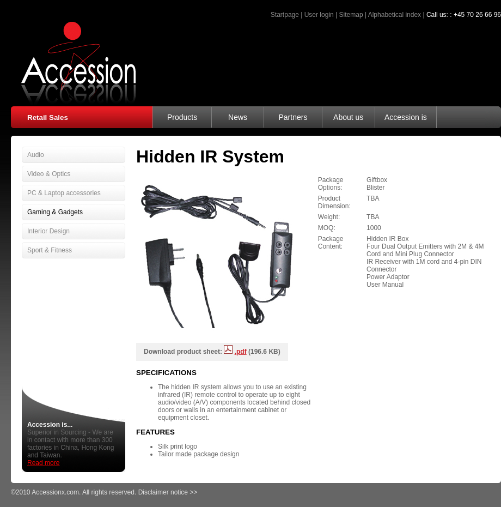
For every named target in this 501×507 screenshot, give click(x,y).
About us (348, 117)
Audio (35, 155)
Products (182, 117)
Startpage (285, 15)
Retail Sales (47, 117)
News (237, 117)
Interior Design (48, 231)
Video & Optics (48, 174)
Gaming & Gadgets (55, 212)
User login (319, 15)
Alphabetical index (394, 15)
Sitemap (351, 15)
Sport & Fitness (49, 250)
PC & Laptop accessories (64, 193)
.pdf (241, 351)
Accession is (405, 117)
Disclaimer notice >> (168, 492)
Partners (292, 117)
